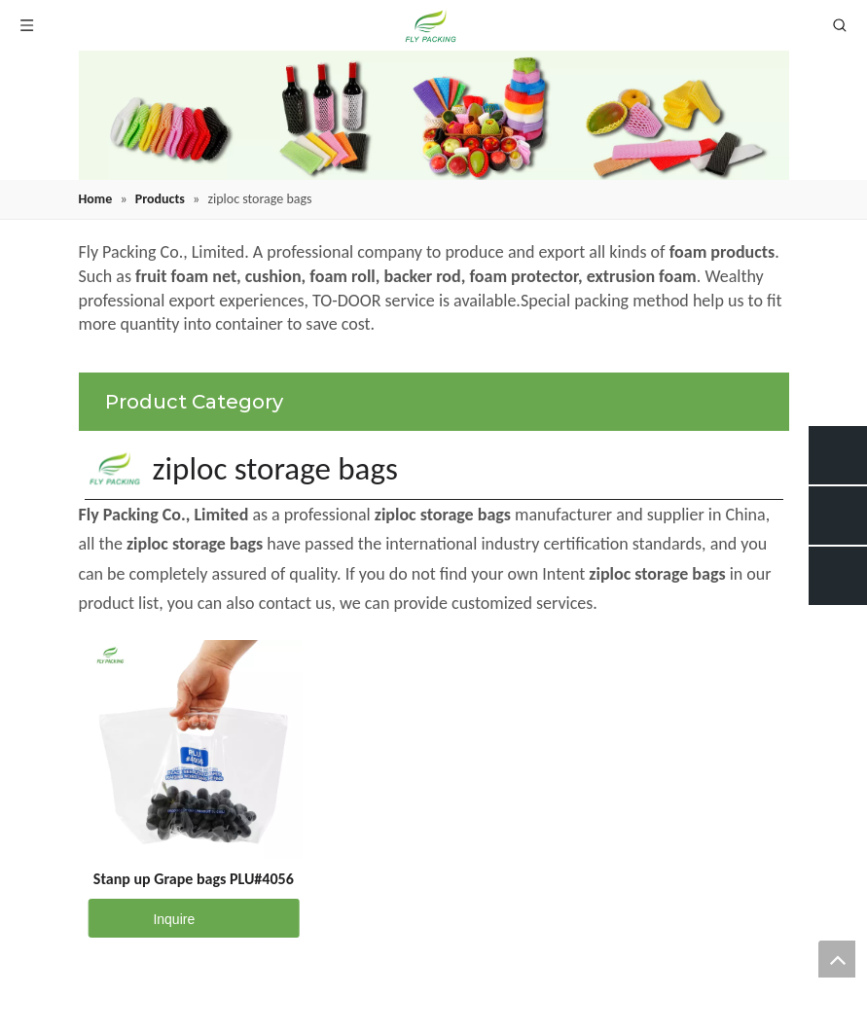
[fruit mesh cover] (434, 115)
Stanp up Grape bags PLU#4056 (193, 879)
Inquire (141, 918)
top (836, 959)
